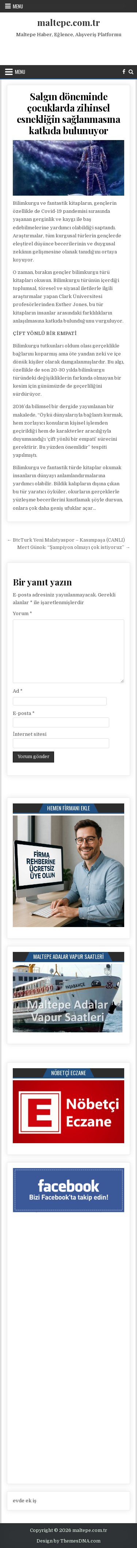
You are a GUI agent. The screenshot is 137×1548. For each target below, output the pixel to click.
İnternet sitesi (29, 734)
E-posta (24, 713)
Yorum (22, 613)
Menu (18, 6)
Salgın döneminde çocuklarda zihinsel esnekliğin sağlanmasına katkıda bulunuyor (69, 113)
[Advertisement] (69, 50)
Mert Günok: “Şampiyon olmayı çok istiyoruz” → (73, 547)
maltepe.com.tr (68, 22)
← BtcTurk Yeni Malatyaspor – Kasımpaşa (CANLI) (66, 540)
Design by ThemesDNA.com (68, 1541)
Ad (18, 691)
